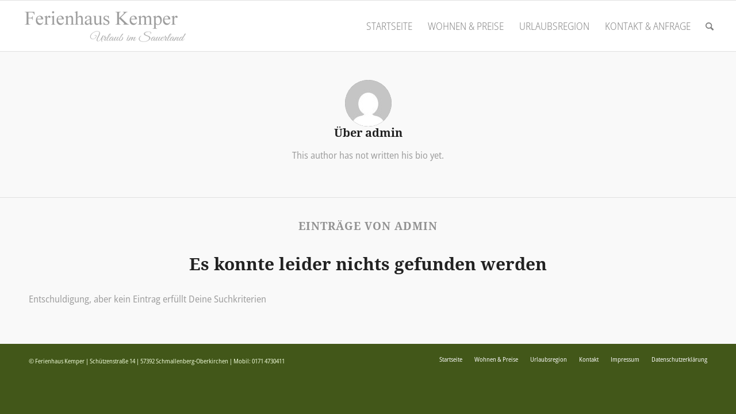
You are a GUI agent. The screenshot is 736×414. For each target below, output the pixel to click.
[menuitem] (389, 26)
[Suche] (709, 26)
